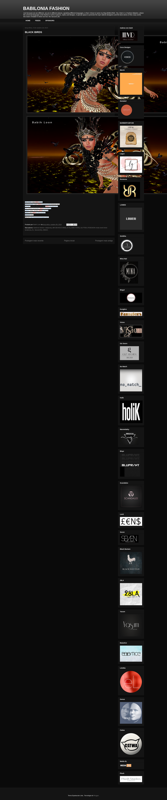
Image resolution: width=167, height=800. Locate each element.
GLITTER (84, 228)
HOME (28, 20)
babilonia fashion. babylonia (42, 228)
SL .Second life (37, 230)
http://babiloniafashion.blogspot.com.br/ (39, 217)
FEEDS (38, 20)
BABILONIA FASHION (46, 8)
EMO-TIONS (75, 228)
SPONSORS (49, 20)
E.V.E (68, 228)
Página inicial (69, 241)
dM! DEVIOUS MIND (59, 228)
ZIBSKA (45, 230)
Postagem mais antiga (104, 241)
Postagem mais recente (34, 241)
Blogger (96, 795)
